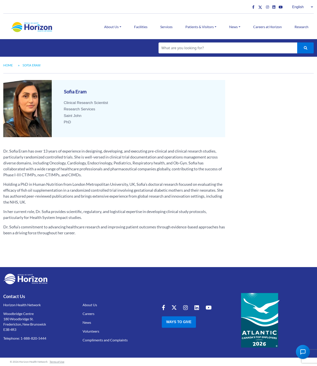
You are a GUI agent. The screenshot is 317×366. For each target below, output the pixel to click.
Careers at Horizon (267, 27)
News (233, 27)
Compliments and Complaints (105, 340)
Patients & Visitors (199, 27)
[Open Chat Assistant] (303, 352)
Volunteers (91, 331)
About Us (111, 27)
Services (166, 27)
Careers (88, 313)
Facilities (140, 27)
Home (8, 65)
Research (301, 27)
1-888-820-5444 (33, 338)
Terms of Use (57, 361)
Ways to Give (179, 322)
